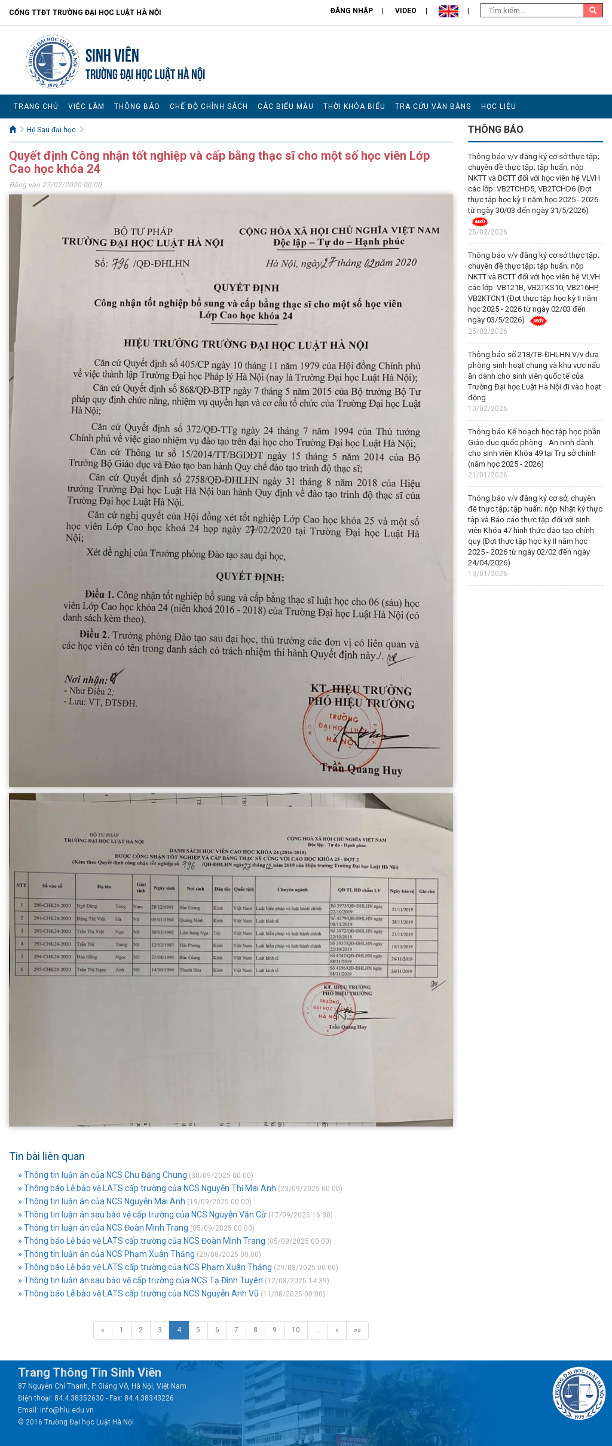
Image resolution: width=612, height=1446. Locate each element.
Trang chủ (36, 106)
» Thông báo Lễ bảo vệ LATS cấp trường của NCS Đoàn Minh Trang (141, 1241)
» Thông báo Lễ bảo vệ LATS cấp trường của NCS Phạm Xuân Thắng (145, 1267)
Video (406, 11)
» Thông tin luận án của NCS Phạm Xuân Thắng (106, 1254)
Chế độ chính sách (209, 106)
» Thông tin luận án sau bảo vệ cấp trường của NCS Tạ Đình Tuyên (140, 1280)
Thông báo (137, 106)
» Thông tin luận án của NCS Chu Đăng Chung (102, 1175)
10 (296, 1330)
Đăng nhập (352, 11)
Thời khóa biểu (354, 106)
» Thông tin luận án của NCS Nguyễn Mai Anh (101, 1201)
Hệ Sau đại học (51, 130)
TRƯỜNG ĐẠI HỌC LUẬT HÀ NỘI (145, 72)
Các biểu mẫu (286, 106)
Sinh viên (112, 53)
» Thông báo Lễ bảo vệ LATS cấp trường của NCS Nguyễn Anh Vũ (138, 1293)
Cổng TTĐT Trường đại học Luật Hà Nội (85, 12)
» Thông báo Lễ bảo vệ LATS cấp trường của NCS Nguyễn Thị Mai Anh (147, 1188)
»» (357, 1330)
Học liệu (498, 106)
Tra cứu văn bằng (433, 106)
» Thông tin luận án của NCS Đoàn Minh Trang (103, 1227)
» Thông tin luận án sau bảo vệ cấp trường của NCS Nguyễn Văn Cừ (142, 1214)
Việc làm (86, 106)
